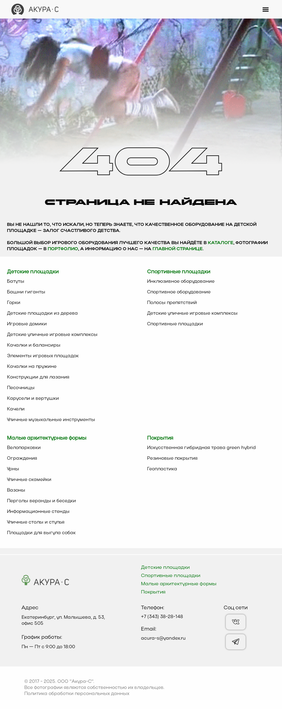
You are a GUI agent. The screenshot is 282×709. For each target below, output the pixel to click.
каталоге (220, 243)
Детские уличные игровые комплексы (52, 334)
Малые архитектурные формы (178, 584)
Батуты (15, 281)
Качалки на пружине (32, 366)
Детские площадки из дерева (42, 313)
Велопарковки (24, 447)
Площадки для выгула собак (41, 533)
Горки (13, 302)
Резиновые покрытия (172, 458)
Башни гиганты (26, 292)
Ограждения (22, 458)
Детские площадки (165, 567)
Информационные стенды (38, 511)
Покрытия (153, 592)
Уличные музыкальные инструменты (51, 419)
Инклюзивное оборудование (181, 281)
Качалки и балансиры (33, 345)
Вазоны (16, 490)
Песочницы (21, 388)
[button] (266, 9)
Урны (13, 469)
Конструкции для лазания (38, 377)
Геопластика (162, 469)
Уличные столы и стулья (35, 522)
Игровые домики (27, 324)
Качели (16, 409)
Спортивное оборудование (179, 292)
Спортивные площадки (175, 324)
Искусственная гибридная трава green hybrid (201, 447)
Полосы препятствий (172, 302)
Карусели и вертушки (33, 398)
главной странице (178, 249)
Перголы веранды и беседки (41, 501)
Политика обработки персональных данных (76, 693)
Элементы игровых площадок (43, 356)
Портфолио (63, 249)
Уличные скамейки (29, 479)
